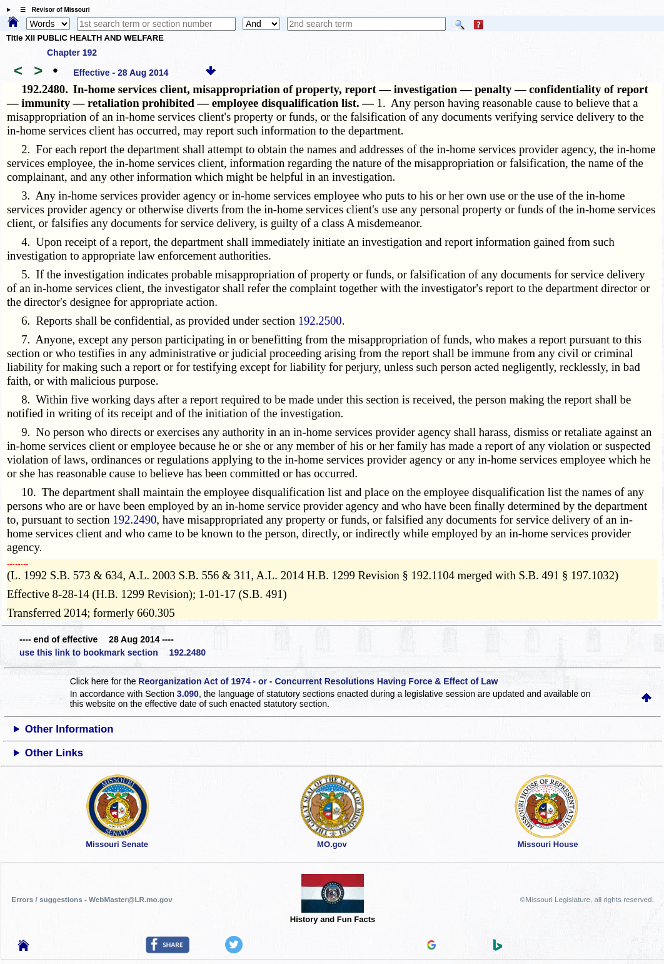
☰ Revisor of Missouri (52, 9)
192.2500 (320, 320)
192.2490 (134, 519)
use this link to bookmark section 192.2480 (112, 652)
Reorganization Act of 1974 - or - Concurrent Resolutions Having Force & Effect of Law (318, 681)
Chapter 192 (72, 53)
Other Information (69, 729)
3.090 (188, 694)
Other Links (54, 753)
